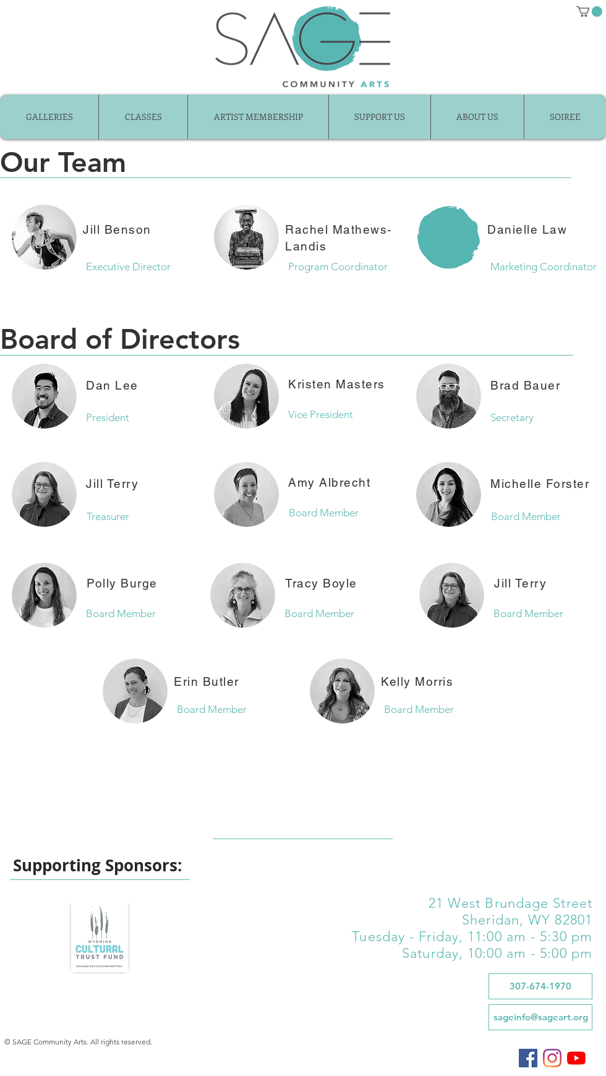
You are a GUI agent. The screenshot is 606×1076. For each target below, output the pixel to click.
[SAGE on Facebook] (528, 1058)
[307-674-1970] (540, 986)
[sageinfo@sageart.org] (540, 1017)
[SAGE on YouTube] (576, 1058)
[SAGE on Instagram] (552, 1058)
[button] (589, 11)
